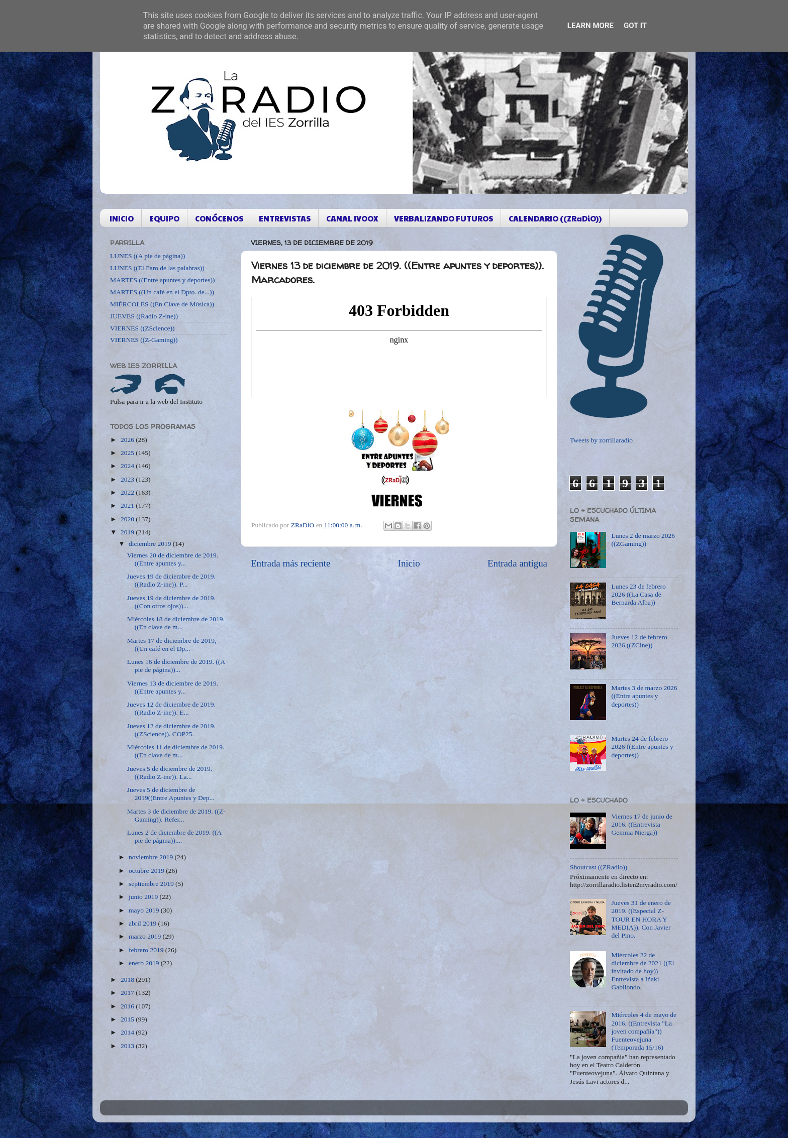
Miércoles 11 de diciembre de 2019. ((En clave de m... (176, 751)
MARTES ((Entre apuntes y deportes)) (162, 280)
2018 (128, 979)
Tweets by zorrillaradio (601, 440)
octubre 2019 (147, 870)
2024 (128, 466)
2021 (128, 505)
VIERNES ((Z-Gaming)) (144, 340)
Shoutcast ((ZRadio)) (598, 867)
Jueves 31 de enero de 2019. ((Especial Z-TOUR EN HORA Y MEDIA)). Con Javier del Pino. (640, 919)
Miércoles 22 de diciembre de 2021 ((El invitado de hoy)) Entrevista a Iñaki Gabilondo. (642, 971)
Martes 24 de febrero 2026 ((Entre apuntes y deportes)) (642, 746)
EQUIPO (164, 218)
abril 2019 (143, 923)
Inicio (409, 563)
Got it (635, 25)
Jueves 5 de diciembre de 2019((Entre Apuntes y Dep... (171, 794)
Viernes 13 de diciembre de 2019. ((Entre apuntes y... (172, 687)
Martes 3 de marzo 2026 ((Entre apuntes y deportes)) (644, 696)
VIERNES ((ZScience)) (142, 328)
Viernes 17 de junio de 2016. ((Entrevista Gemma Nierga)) (641, 824)
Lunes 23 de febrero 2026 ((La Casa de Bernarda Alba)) (638, 594)
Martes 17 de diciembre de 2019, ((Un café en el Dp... (172, 644)
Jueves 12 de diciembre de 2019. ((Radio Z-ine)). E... (171, 708)
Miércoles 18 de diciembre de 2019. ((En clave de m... (176, 623)
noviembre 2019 (151, 857)
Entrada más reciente (290, 563)
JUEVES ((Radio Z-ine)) (144, 316)
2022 (128, 492)
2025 (128, 453)
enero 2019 (145, 963)
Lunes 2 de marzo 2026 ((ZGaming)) (643, 539)
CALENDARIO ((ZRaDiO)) (555, 218)
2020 (128, 519)
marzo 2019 (145, 936)
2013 (128, 1046)
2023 (128, 479)
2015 (128, 1019)
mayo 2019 (145, 910)
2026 (128, 439)
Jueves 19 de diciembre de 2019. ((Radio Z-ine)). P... (171, 580)
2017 (128, 992)
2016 (128, 1006)
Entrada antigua (517, 563)
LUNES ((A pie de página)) (147, 256)
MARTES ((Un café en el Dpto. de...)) (162, 292)
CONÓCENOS (219, 218)
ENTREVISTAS (285, 218)
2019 (128, 532)
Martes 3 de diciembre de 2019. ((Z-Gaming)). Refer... (176, 815)
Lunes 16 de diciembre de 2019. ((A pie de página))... (176, 665)
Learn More (590, 25)
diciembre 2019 (151, 543)
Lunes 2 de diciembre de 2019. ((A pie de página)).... (174, 836)
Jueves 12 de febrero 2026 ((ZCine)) (639, 641)
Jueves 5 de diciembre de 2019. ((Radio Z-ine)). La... (169, 772)
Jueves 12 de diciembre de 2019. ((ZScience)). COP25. (171, 730)
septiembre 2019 (152, 883)
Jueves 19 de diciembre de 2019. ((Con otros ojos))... (171, 602)
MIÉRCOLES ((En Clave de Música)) (162, 304)
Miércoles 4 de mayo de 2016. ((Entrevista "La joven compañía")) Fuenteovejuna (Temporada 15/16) (643, 1031)
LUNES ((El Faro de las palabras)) (157, 268)
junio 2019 (144, 896)
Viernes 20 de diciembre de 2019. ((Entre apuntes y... (172, 559)
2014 (128, 1032)
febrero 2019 (147, 950)
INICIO (122, 218)
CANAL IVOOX (352, 218)
